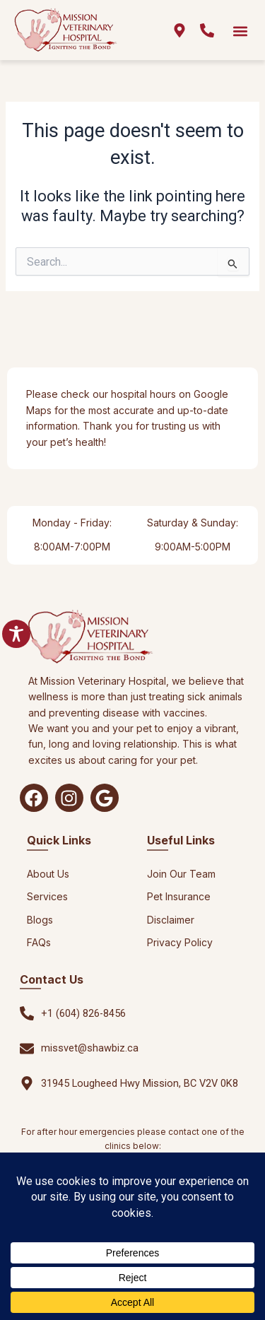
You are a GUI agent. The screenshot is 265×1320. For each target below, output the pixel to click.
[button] (240, 30)
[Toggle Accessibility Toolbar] (16, 633)
